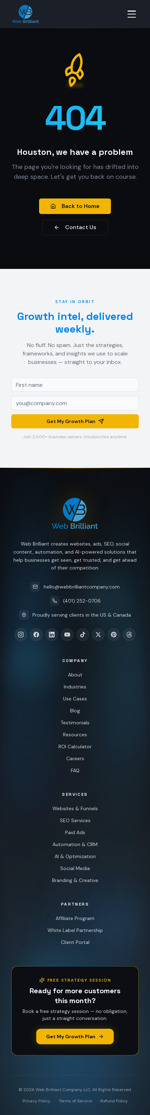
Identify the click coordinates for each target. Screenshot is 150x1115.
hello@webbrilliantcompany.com (75, 587)
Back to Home (75, 206)
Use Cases (75, 698)
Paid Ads (75, 832)
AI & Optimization (74, 856)
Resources (74, 734)
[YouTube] (67, 634)
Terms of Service (75, 1101)
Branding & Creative (74, 880)
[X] (98, 634)
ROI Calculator (73, 746)
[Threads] (129, 634)
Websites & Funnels (75, 808)
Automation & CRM (74, 844)
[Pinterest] (113, 634)
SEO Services (75, 820)
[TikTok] (82, 634)
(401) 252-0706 (75, 601)
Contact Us (75, 227)
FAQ (72, 770)
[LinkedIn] (51, 634)
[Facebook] (36, 634)
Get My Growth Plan (75, 423)
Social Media (74, 868)
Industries (75, 687)
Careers (73, 758)
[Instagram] (20, 634)
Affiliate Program (75, 918)
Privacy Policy (36, 1101)
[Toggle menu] (132, 14)
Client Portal (75, 942)
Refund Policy (114, 1101)
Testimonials (74, 722)
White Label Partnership (74, 930)
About (75, 675)
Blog (75, 710)
